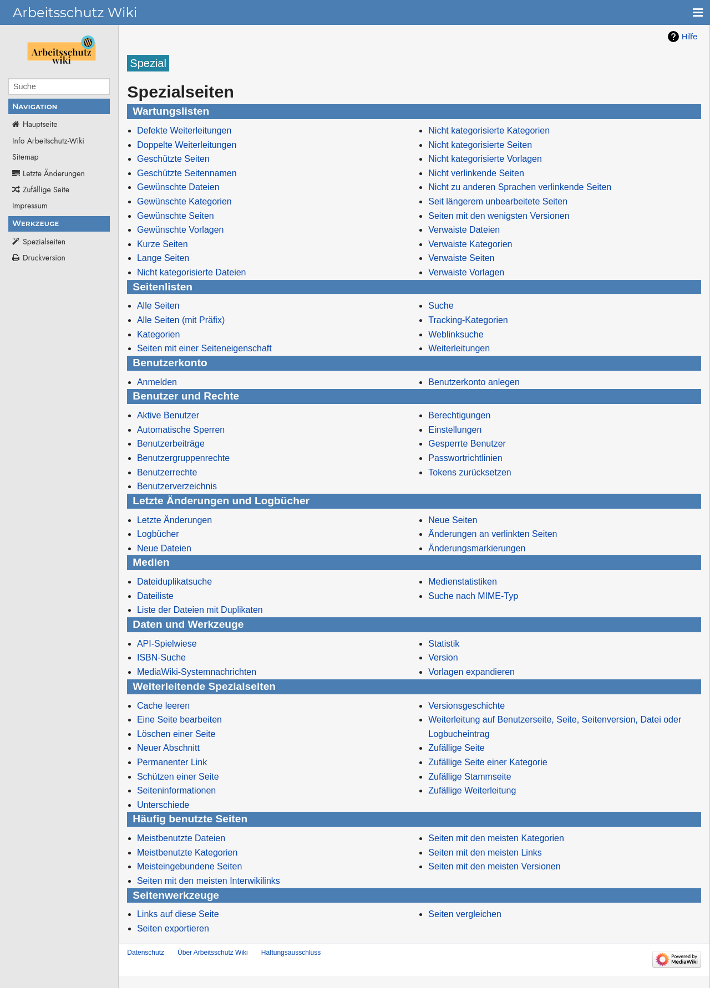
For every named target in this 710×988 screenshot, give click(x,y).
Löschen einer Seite (176, 734)
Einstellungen (454, 429)
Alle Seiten (158, 305)
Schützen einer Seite (178, 776)
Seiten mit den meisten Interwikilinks (208, 880)
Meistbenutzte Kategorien (187, 852)
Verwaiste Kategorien (470, 244)
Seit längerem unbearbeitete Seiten (497, 201)
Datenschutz (145, 952)
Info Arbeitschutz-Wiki (48, 140)
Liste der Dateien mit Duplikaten (200, 610)
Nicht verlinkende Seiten (476, 173)
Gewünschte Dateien (178, 187)
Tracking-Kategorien (468, 320)
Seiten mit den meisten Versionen (494, 866)
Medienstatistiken (462, 581)
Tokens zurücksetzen (469, 472)
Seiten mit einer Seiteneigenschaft (204, 348)
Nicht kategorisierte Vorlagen (485, 158)
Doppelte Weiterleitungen (186, 145)
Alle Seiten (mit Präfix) (181, 320)
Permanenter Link (172, 762)
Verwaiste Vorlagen (466, 272)
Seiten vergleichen (464, 914)
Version (443, 657)
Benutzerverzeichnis (177, 486)
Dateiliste (155, 596)
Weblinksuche (455, 334)
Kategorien (158, 334)
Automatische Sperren (181, 429)
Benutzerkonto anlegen (474, 382)
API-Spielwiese (167, 643)
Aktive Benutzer (168, 415)
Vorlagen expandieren (471, 672)
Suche (440, 305)
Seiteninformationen (176, 790)
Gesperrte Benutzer (467, 443)
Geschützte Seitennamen (187, 173)
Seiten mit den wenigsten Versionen (498, 216)
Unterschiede (163, 805)
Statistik (443, 643)
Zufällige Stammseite (469, 776)
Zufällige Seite (46, 189)
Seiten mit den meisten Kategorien (496, 838)
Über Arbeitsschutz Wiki (213, 952)
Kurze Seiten (162, 244)
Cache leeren (163, 705)
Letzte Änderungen (54, 173)
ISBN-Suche (161, 657)
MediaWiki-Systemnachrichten (196, 672)
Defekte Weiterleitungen (184, 130)
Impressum (30, 205)
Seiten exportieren (173, 928)
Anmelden (157, 382)
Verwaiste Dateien (464, 229)
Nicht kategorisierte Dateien (191, 272)
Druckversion (44, 257)
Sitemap (25, 156)
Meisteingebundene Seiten (189, 866)
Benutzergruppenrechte (183, 458)
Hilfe (689, 36)
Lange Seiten (163, 258)
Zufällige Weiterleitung (472, 790)
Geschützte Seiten (173, 158)
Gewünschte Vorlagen (180, 229)
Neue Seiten (452, 520)
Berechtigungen (459, 415)
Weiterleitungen (459, 348)
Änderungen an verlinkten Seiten (492, 534)
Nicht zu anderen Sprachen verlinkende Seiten (519, 187)
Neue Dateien (164, 548)
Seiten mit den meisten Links (485, 852)
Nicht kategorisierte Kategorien (489, 130)
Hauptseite (40, 124)
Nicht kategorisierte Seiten (480, 145)
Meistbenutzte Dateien (181, 838)
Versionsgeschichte (466, 705)
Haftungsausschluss (291, 952)
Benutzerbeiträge (171, 443)
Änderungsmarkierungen (476, 548)
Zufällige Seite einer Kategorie (487, 762)
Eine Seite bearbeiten (179, 719)
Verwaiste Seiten (461, 258)
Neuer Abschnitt (168, 747)
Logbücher (158, 534)
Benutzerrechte (167, 472)
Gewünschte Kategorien (184, 201)
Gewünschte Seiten (175, 216)
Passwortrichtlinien (465, 458)
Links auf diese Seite (178, 914)
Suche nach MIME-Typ (473, 596)
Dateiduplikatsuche (174, 581)
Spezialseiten (44, 241)
